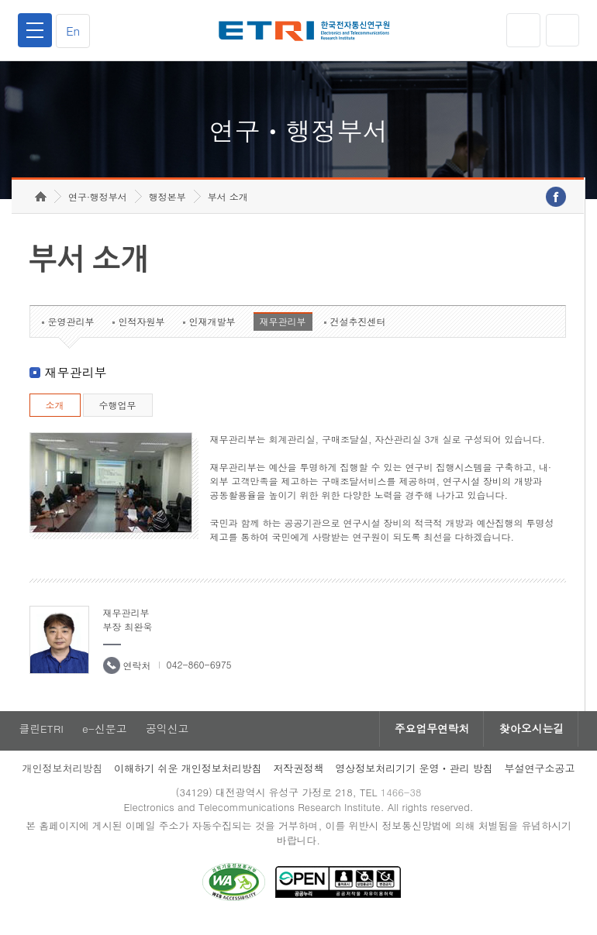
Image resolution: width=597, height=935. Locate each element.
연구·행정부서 (97, 205)
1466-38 (402, 801)
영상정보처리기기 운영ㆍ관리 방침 (414, 777)
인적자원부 (142, 330)
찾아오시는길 (530, 738)
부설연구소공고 (540, 777)
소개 (55, 414)
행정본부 (167, 205)
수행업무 (117, 414)
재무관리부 (283, 330)
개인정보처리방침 (62, 777)
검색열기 (562, 30)
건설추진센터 (358, 330)
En (74, 30)
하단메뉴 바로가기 (0, 0)
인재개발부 (212, 330)
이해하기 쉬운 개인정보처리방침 (188, 777)
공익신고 (168, 738)
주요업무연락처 (428, 738)
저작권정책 (298, 777)
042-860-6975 (199, 673)
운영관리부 (71, 330)
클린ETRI (40, 738)
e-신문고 (104, 738)
